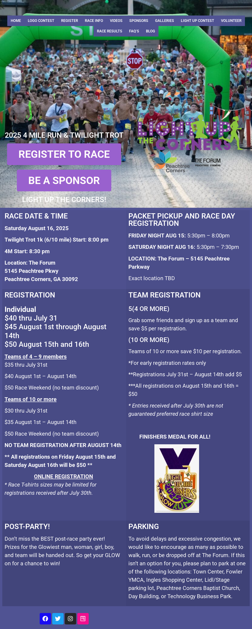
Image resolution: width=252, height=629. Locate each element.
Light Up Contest (197, 20)
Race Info (94, 20)
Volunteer (231, 20)
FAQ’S (134, 31)
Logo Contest (41, 20)
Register (69, 20)
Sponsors (138, 20)
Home (16, 20)
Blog (150, 31)
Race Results (109, 31)
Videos (116, 20)
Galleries (164, 20)
